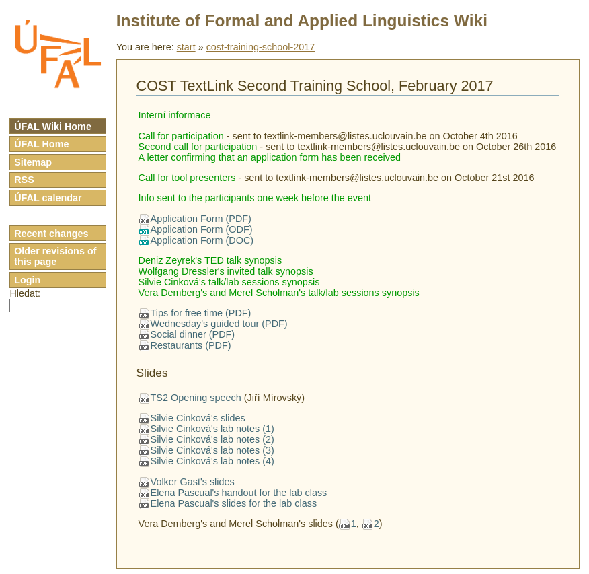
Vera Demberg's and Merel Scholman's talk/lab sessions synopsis (279, 292)
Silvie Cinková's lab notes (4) (212, 461)
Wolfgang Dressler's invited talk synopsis (226, 271)
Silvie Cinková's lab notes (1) (212, 428)
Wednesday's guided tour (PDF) (219, 323)
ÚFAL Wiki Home (52, 126)
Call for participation (181, 136)
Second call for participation (198, 146)
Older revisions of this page (55, 256)
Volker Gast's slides (193, 481)
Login (27, 280)
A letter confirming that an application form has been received (270, 157)
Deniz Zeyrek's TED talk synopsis (210, 260)
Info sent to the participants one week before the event (255, 197)
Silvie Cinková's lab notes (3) (212, 450)
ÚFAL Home (41, 144)
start (186, 47)
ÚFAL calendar (48, 197)
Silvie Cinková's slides (198, 417)
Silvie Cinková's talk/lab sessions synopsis (229, 282)
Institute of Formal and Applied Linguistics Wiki (301, 20)
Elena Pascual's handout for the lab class (239, 492)
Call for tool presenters (187, 177)
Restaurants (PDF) (191, 345)
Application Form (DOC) (202, 240)
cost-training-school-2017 (260, 47)
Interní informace (175, 115)
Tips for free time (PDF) (201, 313)
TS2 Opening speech (196, 397)
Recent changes (51, 233)
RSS (24, 179)
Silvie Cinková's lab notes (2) (212, 439)
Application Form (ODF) (202, 229)
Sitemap (33, 162)
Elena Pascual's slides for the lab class (234, 503)
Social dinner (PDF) (193, 334)
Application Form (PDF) (201, 218)
